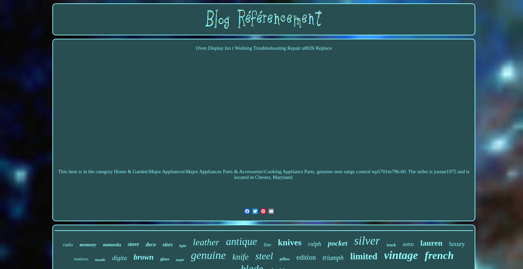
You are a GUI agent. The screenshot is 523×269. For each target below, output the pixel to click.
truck (391, 245)
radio (68, 244)
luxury (457, 244)
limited (363, 256)
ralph (314, 244)
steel (264, 256)
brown (144, 257)
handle (100, 260)
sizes (167, 244)
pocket (338, 243)
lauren (431, 243)
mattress (81, 258)
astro (408, 244)
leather (206, 242)
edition (306, 257)
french (439, 255)
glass (164, 258)
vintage (401, 255)
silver (367, 240)
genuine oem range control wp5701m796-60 (361, 171)
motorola (112, 244)
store (133, 244)
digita (119, 257)
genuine (208, 255)
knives (290, 242)
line (268, 244)
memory (88, 244)
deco (151, 244)
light (182, 246)
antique (241, 241)
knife (240, 256)
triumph (333, 257)
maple (180, 260)
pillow (285, 259)
